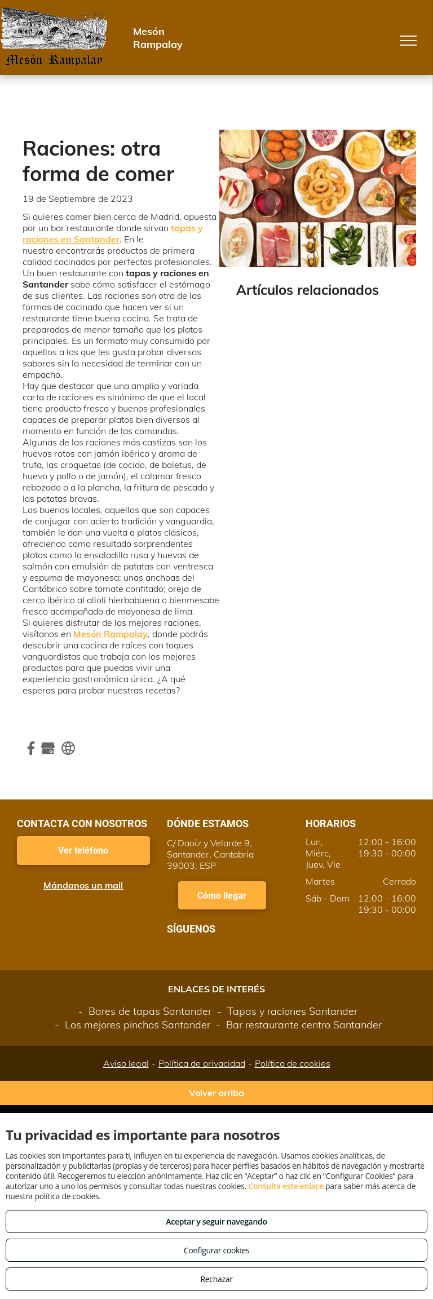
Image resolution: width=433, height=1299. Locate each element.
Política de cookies (292, 1063)
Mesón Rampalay (110, 633)
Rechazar (216, 1279)
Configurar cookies (217, 1250)
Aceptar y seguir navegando (216, 1221)
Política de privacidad (201, 1063)
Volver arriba (216, 1092)
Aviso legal (126, 1063)
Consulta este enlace (285, 1186)
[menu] (408, 40)
